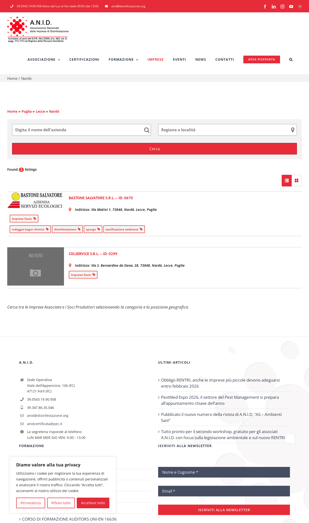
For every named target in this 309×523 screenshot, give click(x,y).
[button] (291, 59)
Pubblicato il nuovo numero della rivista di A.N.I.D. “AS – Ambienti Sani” (221, 417)
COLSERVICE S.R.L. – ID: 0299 (93, 253)
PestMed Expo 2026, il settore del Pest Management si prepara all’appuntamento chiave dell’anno (220, 400)
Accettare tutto (93, 503)
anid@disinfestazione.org (47, 415)
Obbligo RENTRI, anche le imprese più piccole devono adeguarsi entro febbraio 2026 (220, 383)
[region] (63, 485)
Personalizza (31, 503)
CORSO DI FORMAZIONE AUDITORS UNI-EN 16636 (69, 519)
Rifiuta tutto (60, 503)
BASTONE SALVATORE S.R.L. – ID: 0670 (101, 197)
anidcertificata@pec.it (44, 423)
